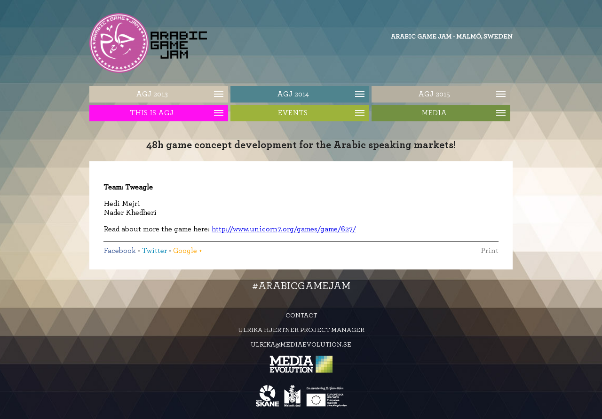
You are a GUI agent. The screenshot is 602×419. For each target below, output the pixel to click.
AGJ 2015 (434, 94)
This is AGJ (152, 113)
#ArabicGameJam (301, 286)
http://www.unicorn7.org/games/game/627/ (284, 229)
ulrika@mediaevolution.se (301, 344)
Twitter (154, 250)
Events (293, 113)
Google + (187, 250)
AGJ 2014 (293, 94)
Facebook (119, 250)
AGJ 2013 (152, 94)
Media (434, 113)
